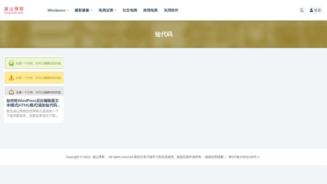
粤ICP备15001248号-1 (244, 157)
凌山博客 (98, 157)
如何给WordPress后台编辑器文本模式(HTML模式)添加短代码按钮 (33, 105)
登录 (315, 10)
